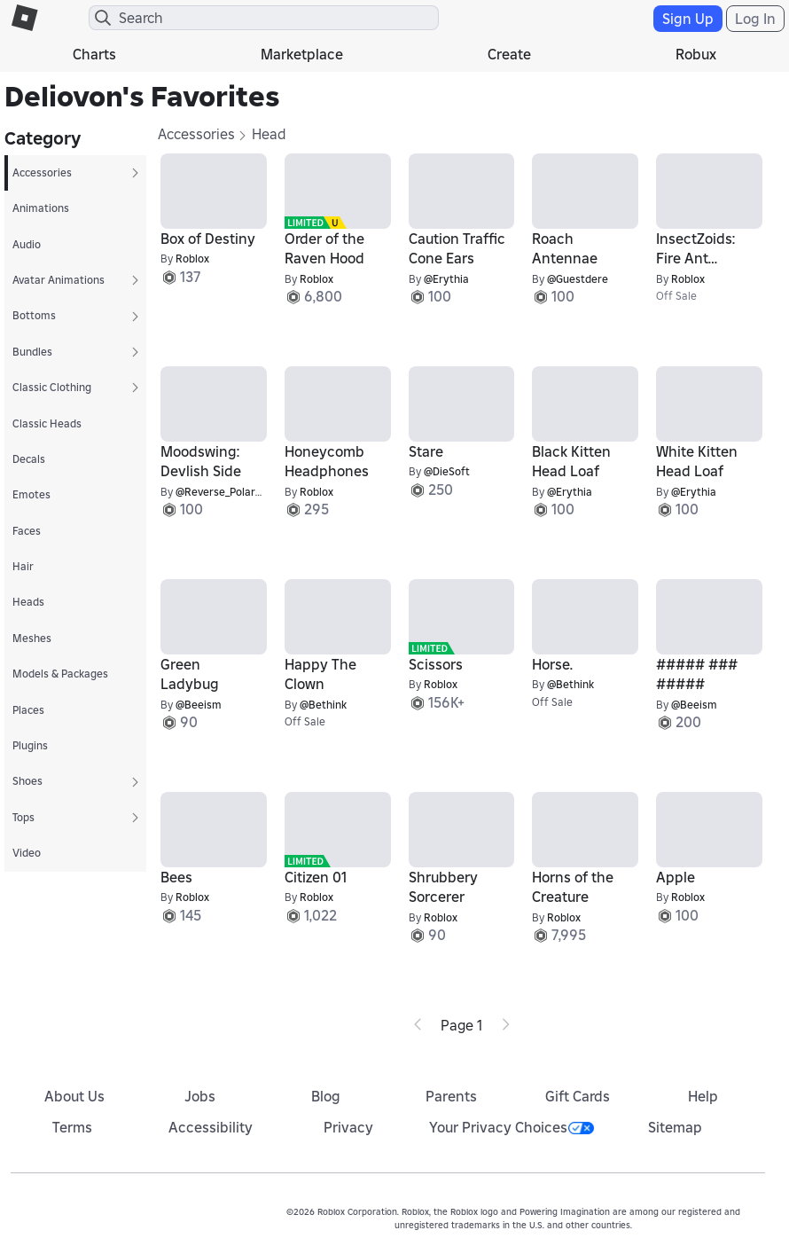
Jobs (199, 1096)
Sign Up (688, 18)
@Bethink (323, 704)
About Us (74, 1096)
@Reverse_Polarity (222, 491)
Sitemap (675, 1127)
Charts (94, 54)
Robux (696, 54)
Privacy (348, 1127)
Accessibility (210, 1127)
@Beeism (199, 704)
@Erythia (446, 279)
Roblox (192, 258)
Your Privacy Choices (511, 1127)
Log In (755, 18)
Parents (451, 1096)
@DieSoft (447, 471)
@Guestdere (577, 279)
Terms (72, 1127)
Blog (325, 1096)
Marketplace (302, 54)
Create (509, 54)
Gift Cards (577, 1096)
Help (703, 1096)
